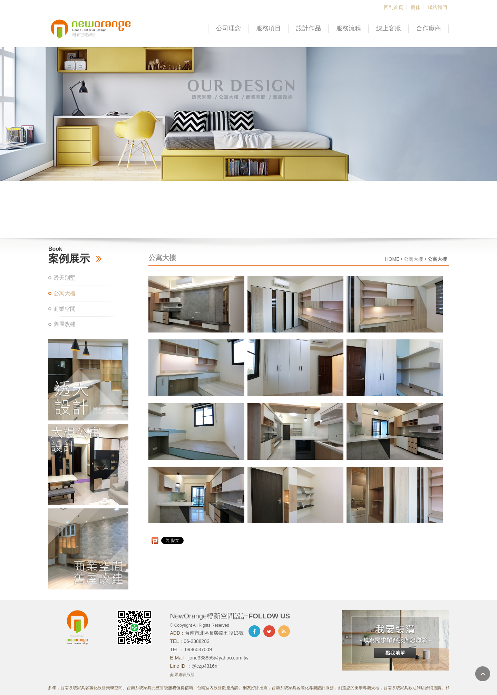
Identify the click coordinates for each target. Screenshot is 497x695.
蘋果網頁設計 (182, 674)
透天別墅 (64, 278)
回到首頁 (393, 7)
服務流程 (348, 28)
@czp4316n (204, 666)
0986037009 (198, 649)
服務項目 (268, 28)
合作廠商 (428, 28)
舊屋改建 (64, 324)
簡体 (415, 7)
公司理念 (228, 28)
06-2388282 (196, 641)
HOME (392, 259)
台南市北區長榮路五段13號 (214, 633)
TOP (482, 673)
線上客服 (388, 28)
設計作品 (308, 28)
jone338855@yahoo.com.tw (218, 658)
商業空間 (64, 309)
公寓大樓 (64, 293)
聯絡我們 (437, 7)
